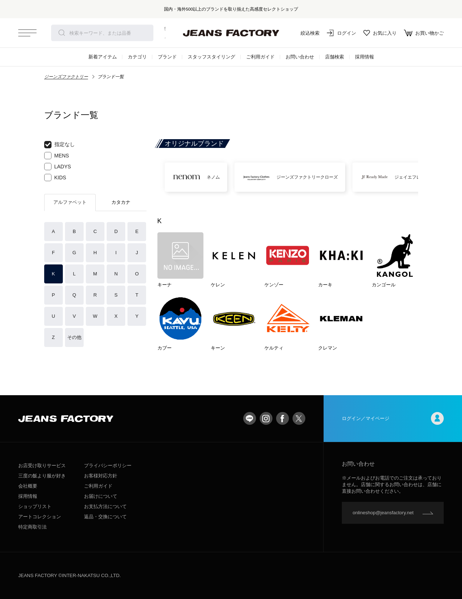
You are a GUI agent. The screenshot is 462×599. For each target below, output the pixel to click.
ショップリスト (34, 506)
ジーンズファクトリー (66, 76)
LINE (249, 418)
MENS (56, 155)
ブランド (167, 57)
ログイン (341, 33)
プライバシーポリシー (107, 465)
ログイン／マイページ (393, 418)
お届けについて (100, 496)
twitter (299, 418)
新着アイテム (102, 57)
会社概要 (27, 486)
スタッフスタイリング (211, 57)
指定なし (59, 144)
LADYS (57, 166)
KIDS (55, 177)
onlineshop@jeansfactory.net (383, 512)
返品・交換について (105, 516)
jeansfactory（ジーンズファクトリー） (231, 33)
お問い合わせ (300, 57)
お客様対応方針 (100, 475)
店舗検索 (334, 57)
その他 (74, 337)
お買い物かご (424, 33)
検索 (61, 33)
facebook (282, 418)
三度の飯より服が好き (42, 475)
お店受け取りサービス (42, 465)
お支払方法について (105, 506)
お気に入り (380, 33)
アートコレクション (39, 516)
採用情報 (364, 57)
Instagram (266, 418)
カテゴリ (137, 57)
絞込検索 (305, 33)
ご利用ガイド (260, 57)
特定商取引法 (32, 527)
